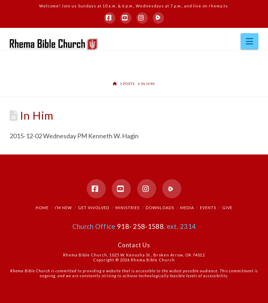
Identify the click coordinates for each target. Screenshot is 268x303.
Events (208, 207)
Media (187, 207)
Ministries (127, 207)
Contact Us (134, 245)
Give (227, 207)
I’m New (63, 207)
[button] (249, 41)
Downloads (160, 207)
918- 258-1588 (140, 226)
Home (42, 207)
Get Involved (93, 207)
